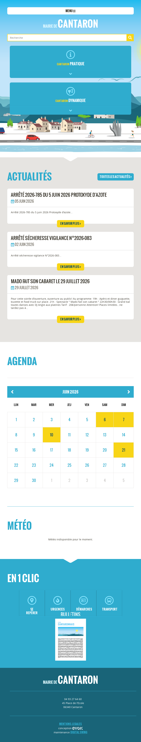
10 (51, 434)
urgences (58, 603)
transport (109, 603)
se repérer (32, 605)
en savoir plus (70, 223)
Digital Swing (78, 732)
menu (70, 11)
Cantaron (70, 24)
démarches (84, 603)
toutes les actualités (116, 177)
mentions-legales (70, 724)
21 (123, 450)
